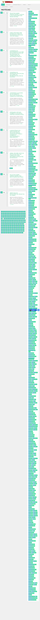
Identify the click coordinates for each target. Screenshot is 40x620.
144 (4, 230)
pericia (35, 483)
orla (30, 463)
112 (6, 225)
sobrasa (33, 175)
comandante (31, 296)
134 (6, 229)
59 (4, 218)
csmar (30, 72)
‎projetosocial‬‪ (34, 424)
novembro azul (31, 434)
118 (19, 225)
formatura (31, 38)
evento (30, 470)
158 (10, 232)
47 (8, 216)
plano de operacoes (32, 396)
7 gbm (34, 561)
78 (14, 220)
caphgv (33, 367)
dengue (33, 311)
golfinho (30, 89)
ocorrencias (31, 451)
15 (1, 213)
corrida (30, 131)
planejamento (31, 382)
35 (12, 215)
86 (3, 222)
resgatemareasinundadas (33, 163)
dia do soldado (31, 549)
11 (19, 211)
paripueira (35, 308)
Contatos (11, 6)
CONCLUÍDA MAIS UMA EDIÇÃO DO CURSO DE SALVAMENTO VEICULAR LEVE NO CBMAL (16, 34)
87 (5, 222)
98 (24, 222)
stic (30, 109)
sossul (30, 283)
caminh (35, 40)
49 (12, 216)
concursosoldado (32, 126)
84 (24, 220)
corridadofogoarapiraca (33, 134)
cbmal (33, 26)
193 (34, 401)
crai (35, 159)
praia (30, 311)
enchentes (34, 257)
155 (4, 232)
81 (19, 220)
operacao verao (31, 377)
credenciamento (31, 129)
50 (14, 216)
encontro (30, 178)
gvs (30, 517)
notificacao (35, 458)
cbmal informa (31, 85)
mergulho (31, 127)
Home (3, 4)
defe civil (30, 446)
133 (4, 229)
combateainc (34, 438)
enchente (30, 262)
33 (8, 215)
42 (24, 215)
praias (30, 594)
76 (10, 220)
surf (34, 173)
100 (3, 223)
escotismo (31, 104)
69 (22, 218)
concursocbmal (31, 122)
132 (1, 229)
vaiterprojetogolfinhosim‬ (33, 426)
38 (17, 215)
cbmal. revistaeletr (32, 524)
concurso (30, 121)
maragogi (35, 515)
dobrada (30, 14)
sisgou (35, 384)
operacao (35, 446)
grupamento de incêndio (33, 598)
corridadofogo (31, 202)
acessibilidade (31, 505)
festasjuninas (31, 254)
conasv (34, 279)
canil (33, 60)
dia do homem (31, 436)
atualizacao (31, 158)
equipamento (31, 532)
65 (15, 218)
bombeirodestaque (32, 529)
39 (19, 215)
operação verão (31, 596)
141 (21, 229)
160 (14, 232)
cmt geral (34, 269)
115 (12, 225)
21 (12, 213)
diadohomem (31, 205)
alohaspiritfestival (32, 168)
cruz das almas (31, 244)
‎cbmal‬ (30, 424)
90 (10, 222)
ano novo (35, 189)
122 (4, 227)
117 (16, 225)
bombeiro (34, 338)
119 (21, 225)
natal (30, 369)
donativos (31, 323)
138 (14, 229)
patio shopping (31, 566)
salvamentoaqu (31, 492)
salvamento (34, 43)
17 (5, 213)
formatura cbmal (32, 28)
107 (18, 223)
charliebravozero (32, 116)
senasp (33, 362)
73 (5, 220)
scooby (33, 266)
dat (35, 455)
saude (32, 144)
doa (34, 31)
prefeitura (31, 483)
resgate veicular (31, 557)
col (36, 409)
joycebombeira (31, 171)
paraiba (30, 556)
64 (13, 218)
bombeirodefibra (32, 525)
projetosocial (34, 360)
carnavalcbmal (31, 70)
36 (14, 215)
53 (19, 216)
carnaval (35, 65)
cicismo (33, 537)
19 (8, 213)
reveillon (30, 189)
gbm (30, 389)
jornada (30, 141)
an (34, 256)
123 (6, 227)
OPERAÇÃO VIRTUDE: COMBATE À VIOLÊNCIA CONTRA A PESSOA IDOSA (17, 113)
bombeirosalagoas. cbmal (31, 351)
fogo (32, 466)
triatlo (35, 119)
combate (30, 534)
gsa (30, 175)
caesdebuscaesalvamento (33, 63)
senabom (30, 97)
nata (30, 537)
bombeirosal (31, 57)
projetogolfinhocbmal (32, 183)
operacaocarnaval (32, 67)
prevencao (34, 463)
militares (30, 51)
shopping (35, 429)
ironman (30, 117)
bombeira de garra (32, 187)
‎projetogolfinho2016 (32, 419)
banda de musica (32, 571)
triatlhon (35, 227)
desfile (30, 269)
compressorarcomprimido (32, 55)
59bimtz (30, 294)
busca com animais (32, 589)
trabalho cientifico (32, 503)
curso (35, 82)
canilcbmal (31, 65)
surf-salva (35, 87)
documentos (31, 331)
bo (35, 399)
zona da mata (34, 389)
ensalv (30, 279)
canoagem (35, 49)
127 (14, 227)
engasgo (30, 31)
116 (14, 225)
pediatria (30, 372)
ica (29, 313)
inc (33, 530)
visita (11, 168)
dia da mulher (31, 217)
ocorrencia (31, 384)
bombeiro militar (32, 500)
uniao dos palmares (32, 387)
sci (34, 284)
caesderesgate (31, 62)
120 (23, 225)
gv (34, 303)
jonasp (30, 41)
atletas (34, 51)
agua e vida (31, 448)
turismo (33, 517)
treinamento (31, 554)
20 (10, 213)
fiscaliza (30, 252)
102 (8, 223)
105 (14, 223)
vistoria (33, 191)
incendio (35, 33)
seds (30, 375)
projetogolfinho (31, 181)
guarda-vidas (31, 576)
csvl (36, 144)
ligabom (30, 502)
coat (30, 43)
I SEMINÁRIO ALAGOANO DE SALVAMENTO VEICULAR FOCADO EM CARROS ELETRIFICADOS (16, 94)
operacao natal (31, 374)
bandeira (30, 471)
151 (19, 230)
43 (1, 216)
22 (14, 213)
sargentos (31, 82)
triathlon (35, 535)
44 (3, 216)
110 (1, 225)
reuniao (30, 485)
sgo (33, 111)
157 (8, 232)
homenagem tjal (32, 21)
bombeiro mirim (31, 180)
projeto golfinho (32, 90)
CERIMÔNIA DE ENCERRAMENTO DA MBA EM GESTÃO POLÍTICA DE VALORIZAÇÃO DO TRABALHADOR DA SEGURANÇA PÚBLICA (17, 53)
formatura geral (31, 267)
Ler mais (15, 25)
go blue (30, 11)
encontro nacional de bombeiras (32, 186)
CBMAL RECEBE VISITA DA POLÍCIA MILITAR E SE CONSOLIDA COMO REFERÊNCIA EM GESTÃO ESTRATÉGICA (17, 155)
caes (33, 264)
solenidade (31, 293)
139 (16, 229)
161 (16, 232)
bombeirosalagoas (32, 58)
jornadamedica (31, 139)
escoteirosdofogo (32, 114)
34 (10, 215)
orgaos (34, 392)
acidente (30, 33)
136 (10, 229)
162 (19, 232)
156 (6, 232)
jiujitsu (30, 232)
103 (10, 223)
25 (19, 213)
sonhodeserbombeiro (32, 340)
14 (24, 211)
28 (24, 213)
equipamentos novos (32, 599)
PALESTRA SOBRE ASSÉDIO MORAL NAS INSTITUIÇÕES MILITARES (16, 176)
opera (34, 77)
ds (36, 283)
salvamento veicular (32, 151)
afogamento (31, 13)
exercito (35, 293)
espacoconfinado (32, 156)
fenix (30, 111)
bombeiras (31, 215)
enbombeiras (31, 176)
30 (3, 215)
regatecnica (34, 281)
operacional (31, 222)
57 (1, 218)
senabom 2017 (31, 99)
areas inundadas (31, 259)
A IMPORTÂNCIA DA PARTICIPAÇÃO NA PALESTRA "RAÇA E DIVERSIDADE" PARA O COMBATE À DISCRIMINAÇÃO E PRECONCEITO (16, 134)
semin (30, 438)
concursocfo (31, 124)
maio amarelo (31, 136)
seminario (31, 159)
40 (21, 215)
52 (17, 216)
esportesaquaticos (32, 166)
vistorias (30, 256)
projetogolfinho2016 (32, 356)
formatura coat (31, 35)
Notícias (24, 4)
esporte (30, 237)
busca (35, 584)
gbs (30, 146)
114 (10, 225)
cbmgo (30, 149)
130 (21, 227)
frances (30, 303)
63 (11, 218)
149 (14, 230)
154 (1, 232)
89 (8, 222)
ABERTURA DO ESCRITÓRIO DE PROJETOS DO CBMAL (17, 194)
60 (6, 218)
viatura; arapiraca (32, 286)
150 (16, 230)
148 (12, 230)
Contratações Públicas (17, 4)
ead (30, 362)
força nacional (31, 593)
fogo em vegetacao (32, 468)
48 (10, 216)
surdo (30, 507)
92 (14, 222)
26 (21, 213)
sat (30, 191)
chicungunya (34, 313)
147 (10, 230)
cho (30, 552)
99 (1, 223)
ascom (30, 87)
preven (30, 80)
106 (16, 223)
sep (30, 261)
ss (29, 144)
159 (12, 232)
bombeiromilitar (31, 235)
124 (8, 227)
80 (17, 220)
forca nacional (34, 379)
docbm (34, 330)
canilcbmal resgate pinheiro (31, 46)
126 (12, 227)
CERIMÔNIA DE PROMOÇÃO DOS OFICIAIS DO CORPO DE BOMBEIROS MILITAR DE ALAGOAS (17, 75)
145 (6, 230)
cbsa (30, 367)
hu (29, 251)
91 (12, 222)
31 (5, 215)
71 (1, 220)
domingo (30, 461)
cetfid (30, 234)
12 (21, 211)
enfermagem (31, 370)
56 (24, 216)
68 (20, 218)
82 (21, 220)
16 (3, 213)
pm (34, 471)
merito (35, 428)
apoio (34, 232)
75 (8, 220)
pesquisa (30, 444)
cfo (30, 26)
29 (1, 215)
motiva (30, 530)
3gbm (30, 264)
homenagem (31, 47)
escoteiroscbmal (32, 107)
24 (17, 213)
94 (17, 222)
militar (30, 365)
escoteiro (35, 102)
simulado (30, 242)
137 (12, 229)
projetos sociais (31, 92)
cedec (33, 261)
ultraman (30, 535)
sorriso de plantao (32, 249)
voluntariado (31, 547)
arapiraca (30, 196)
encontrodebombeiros (32, 207)
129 (19, 227)
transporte (35, 14)
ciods (30, 404)
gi (29, 466)
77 (12, 220)
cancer (30, 490)
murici (34, 262)
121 (1, 227)
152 (21, 230)
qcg (34, 365)
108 (20, 223)
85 (1, 222)
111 (4, 225)
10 (17, 211)
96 (21, 222)
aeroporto (31, 284)
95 (19, 222)
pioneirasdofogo (32, 75)
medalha (30, 429)
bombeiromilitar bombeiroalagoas (31, 359)
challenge (30, 227)
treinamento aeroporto (33, 18)
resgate (30, 153)
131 (23, 227)
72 (3, 220)
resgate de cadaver (32, 335)
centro (30, 392)
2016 (30, 364)
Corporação (8, 4)
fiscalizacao (31, 456)
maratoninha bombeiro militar (32, 198)
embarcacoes (31, 574)
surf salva (30, 219)
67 (18, 218)
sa (34, 141)
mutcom (30, 102)
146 (8, 230)
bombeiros (31, 84)
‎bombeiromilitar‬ (31, 421)
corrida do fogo (31, 200)
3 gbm (30, 333)
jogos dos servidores (32, 36)
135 (8, 229)
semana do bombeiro (32, 239)
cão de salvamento (32, 588)
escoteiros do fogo (32, 94)
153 (23, 230)
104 (12, 223)
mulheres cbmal (31, 23)
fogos (30, 192)
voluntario (35, 372)
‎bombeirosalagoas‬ (32, 423)
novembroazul (31, 203)
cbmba (34, 148)
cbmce (30, 148)
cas (30, 19)
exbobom (30, 562)
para (36, 99)
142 (23, 229)
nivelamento (34, 220)
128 (16, 227)
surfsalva (30, 173)
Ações (29, 4)
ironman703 (31, 119)
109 (22, 223)
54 (21, 216)
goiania (30, 498)
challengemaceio (32, 225)
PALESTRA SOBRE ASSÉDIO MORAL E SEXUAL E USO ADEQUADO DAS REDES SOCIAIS (17, 15)
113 (8, 225)
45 (5, 216)
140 (19, 229)
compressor (31, 52)
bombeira (30, 289)
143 (1, 230)
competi (30, 49)
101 (5, 223)
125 (10, 227)
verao (30, 394)
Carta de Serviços (5, 6)
